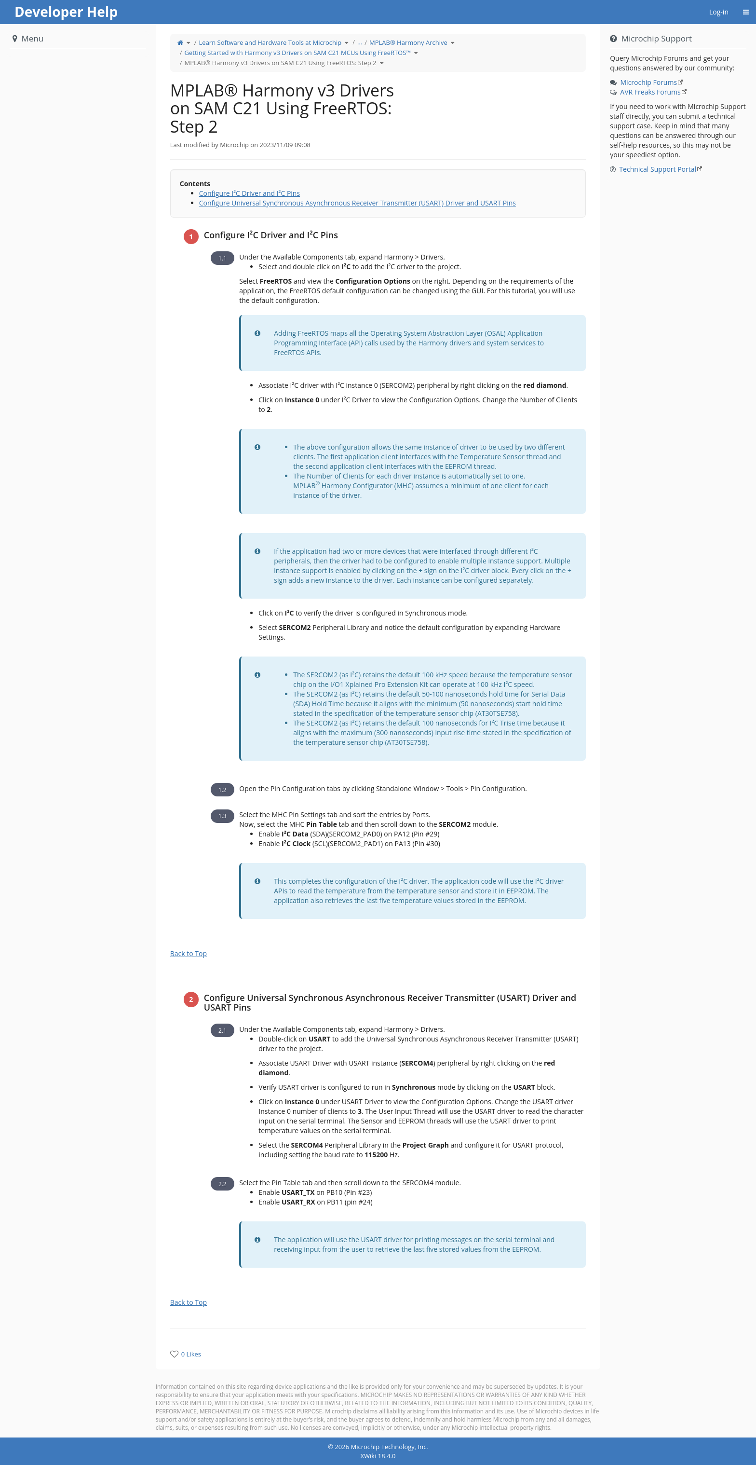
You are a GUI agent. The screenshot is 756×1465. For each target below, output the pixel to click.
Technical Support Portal (657, 169)
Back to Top (188, 953)
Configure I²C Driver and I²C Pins (249, 193)
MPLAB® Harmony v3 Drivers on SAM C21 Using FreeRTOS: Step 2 (281, 62)
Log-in (719, 11)
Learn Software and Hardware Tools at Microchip (270, 42)
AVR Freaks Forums (650, 91)
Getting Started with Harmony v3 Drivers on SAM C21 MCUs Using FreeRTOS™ (298, 52)
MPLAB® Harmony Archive (408, 42)
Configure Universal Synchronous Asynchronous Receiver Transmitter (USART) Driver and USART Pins (357, 202)
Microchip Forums (649, 82)
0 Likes (191, 1354)
